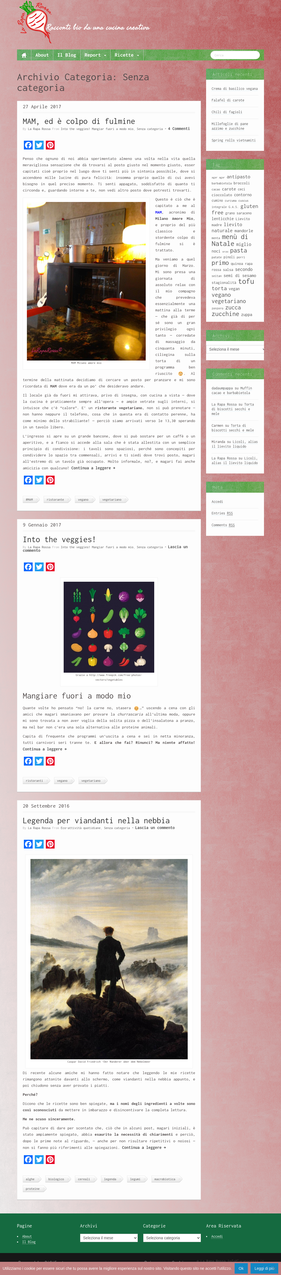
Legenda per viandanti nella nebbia (96, 820)
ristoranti (34, 780)
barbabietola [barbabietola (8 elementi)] (222, 183)
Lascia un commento (155, 827)
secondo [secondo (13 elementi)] (244, 269)
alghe (30, 1179)
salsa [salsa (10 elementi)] (228, 269)
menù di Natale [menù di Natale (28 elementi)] (230, 239)
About (42, 55)
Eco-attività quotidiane (81, 828)
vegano (83, 499)
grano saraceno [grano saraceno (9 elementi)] (238, 213)
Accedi (217, 502)
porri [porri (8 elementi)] (241, 257)
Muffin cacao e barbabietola (232, 390)
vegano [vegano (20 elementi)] (221, 294)
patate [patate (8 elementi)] (216, 257)
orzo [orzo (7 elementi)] (225, 251)
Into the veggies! (59, 539)
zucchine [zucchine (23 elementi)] (225, 313)
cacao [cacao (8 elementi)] (216, 189)
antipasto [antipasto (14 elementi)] (238, 176)
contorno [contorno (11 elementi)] (243, 194)
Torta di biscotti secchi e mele (233, 409)
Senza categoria (150, 129)
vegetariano (111, 499)
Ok (241, 1268)
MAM (158, 212)
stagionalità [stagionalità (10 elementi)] (224, 282)
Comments (223, 525)
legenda (110, 1179)
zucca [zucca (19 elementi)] (233, 307)
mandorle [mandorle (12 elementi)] (244, 230)
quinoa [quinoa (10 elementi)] (237, 263)
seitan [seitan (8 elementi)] (216, 276)
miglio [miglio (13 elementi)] (243, 244)
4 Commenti (179, 128)
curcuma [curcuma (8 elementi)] (231, 200)
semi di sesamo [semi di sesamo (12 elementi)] (240, 275)
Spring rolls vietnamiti (234, 140)
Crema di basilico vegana (235, 89)
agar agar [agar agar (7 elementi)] (218, 177)
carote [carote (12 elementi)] (229, 188)
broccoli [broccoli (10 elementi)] (242, 183)
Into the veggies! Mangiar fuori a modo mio (97, 129)
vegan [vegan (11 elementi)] (234, 288)
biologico (56, 1179)
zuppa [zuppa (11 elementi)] (246, 314)
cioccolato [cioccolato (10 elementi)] (222, 195)
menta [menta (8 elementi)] (216, 238)
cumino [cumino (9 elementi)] (217, 200)
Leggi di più (264, 1268)
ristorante (55, 499)
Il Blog (66, 55)
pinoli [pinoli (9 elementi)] (229, 257)
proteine (33, 1188)
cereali (84, 1179)
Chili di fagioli (227, 112)
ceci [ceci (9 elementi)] (241, 189)
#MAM (29, 499)
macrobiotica (164, 1179)
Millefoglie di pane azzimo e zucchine (230, 126)
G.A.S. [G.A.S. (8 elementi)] (233, 207)
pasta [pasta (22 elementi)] (238, 250)
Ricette (127, 55)
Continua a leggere (93, 467)
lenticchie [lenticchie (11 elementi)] (223, 218)
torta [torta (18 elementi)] (219, 288)
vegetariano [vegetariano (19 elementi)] (229, 301)
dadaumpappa (222, 388)
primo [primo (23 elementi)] (220, 262)
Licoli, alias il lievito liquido (235, 444)
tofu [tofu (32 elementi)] (246, 281)
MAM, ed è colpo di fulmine (79, 121)
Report (95, 55)
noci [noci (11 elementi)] (216, 251)
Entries (222, 513)
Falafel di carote (228, 100)
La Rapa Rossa (39, 129)
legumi (135, 1179)
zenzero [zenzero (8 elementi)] (217, 308)
